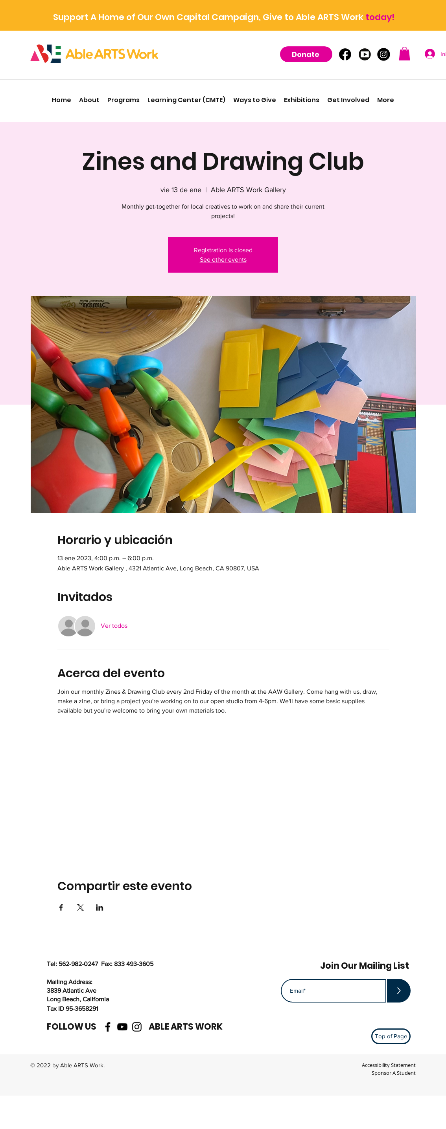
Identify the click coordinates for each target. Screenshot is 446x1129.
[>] (399, 991)
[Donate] (306, 54)
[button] (404, 53)
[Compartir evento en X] (80, 907)
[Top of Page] (391, 1036)
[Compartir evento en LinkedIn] (99, 907)
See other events (223, 259)
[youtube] (122, 1027)
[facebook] (107, 1027)
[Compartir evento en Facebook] (61, 907)
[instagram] (137, 1027)
